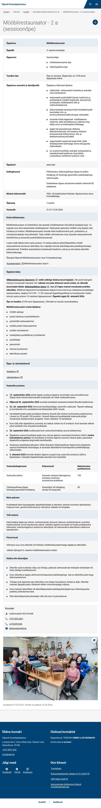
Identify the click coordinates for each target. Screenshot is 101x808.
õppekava (13, 371)
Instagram (27, 770)
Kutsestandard (15, 263)
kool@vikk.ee (8, 754)
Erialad (26, 12)
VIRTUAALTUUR (58, 779)
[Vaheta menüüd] (96, 4)
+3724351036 (15, 624)
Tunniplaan (56, 768)
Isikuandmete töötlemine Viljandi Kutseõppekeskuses (66, 785)
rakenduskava (15, 377)
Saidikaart (58, 802)
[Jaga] (95, 22)
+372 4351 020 (9, 749)
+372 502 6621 (16, 619)
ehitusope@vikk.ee (17, 628)
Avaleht (6, 12)
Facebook (6, 770)
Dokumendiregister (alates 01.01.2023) (69, 774)
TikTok (17, 770)
